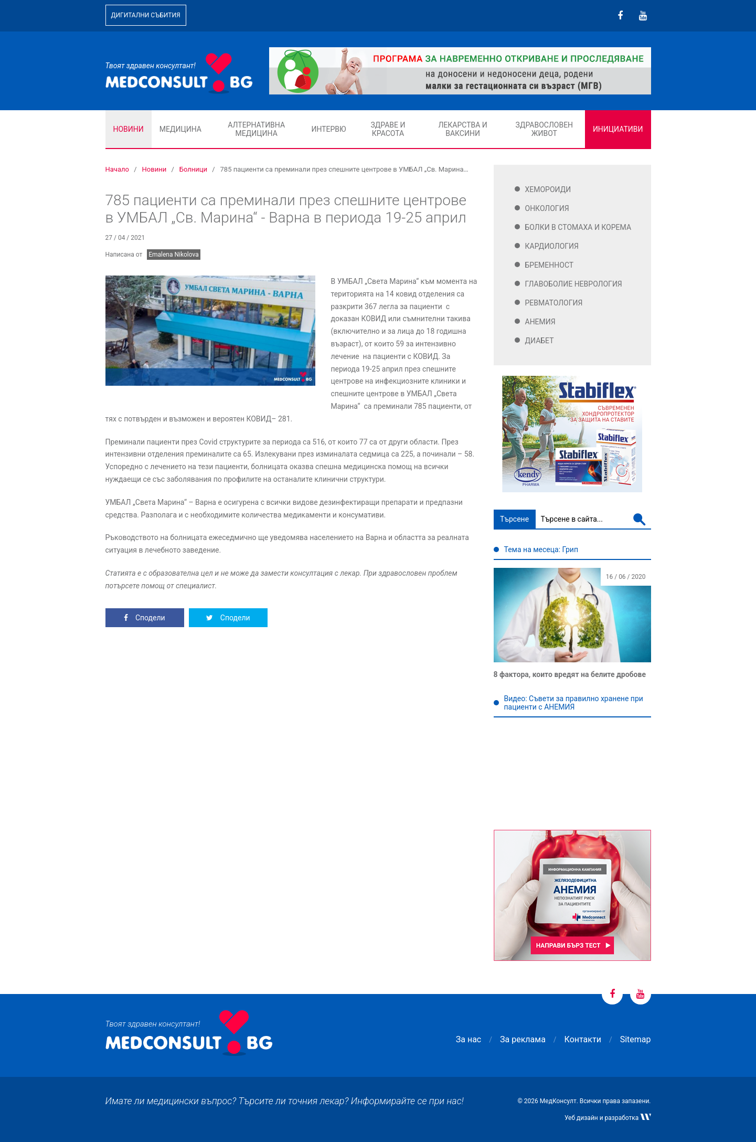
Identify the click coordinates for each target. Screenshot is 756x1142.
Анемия (540, 322)
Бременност (549, 265)
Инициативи (618, 129)
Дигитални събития (145, 15)
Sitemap (635, 1039)
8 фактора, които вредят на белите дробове (570, 674)
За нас (468, 1039)
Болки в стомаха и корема (578, 227)
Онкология (547, 208)
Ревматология (554, 303)
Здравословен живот (544, 129)
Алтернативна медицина (256, 129)
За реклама (523, 1039)
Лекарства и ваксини (462, 129)
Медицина (180, 129)
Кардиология (552, 246)
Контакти (583, 1039)
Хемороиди (548, 189)
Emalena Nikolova (173, 254)
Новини (128, 129)
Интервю (328, 129)
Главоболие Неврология (573, 284)
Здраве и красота (387, 129)
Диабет (539, 340)
